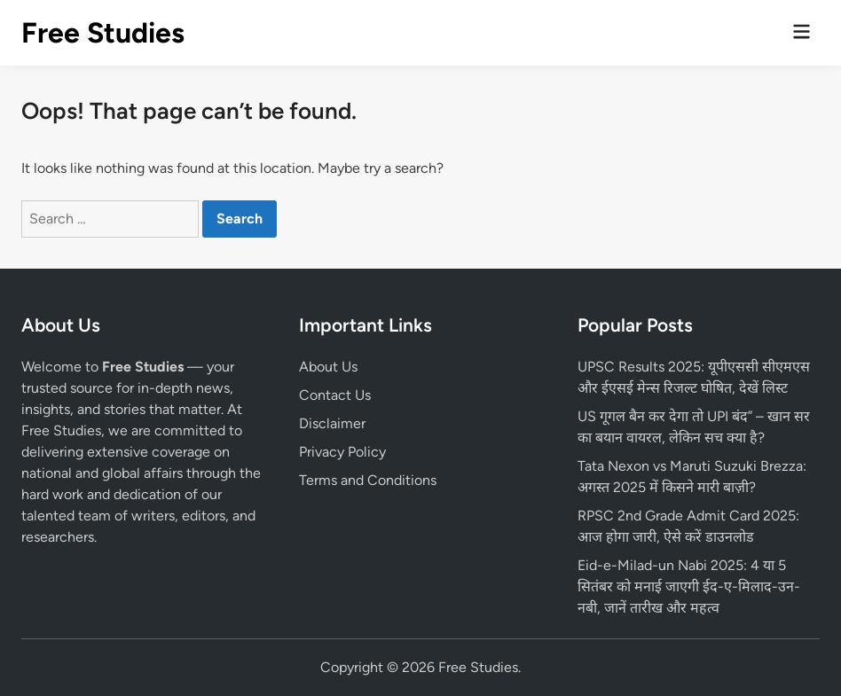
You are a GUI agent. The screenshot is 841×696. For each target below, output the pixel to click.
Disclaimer (332, 423)
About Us (328, 366)
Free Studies (103, 33)
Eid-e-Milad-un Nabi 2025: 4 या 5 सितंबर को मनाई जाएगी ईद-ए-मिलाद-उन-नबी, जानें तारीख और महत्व (689, 586)
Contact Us (335, 395)
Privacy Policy (342, 451)
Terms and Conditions (367, 480)
